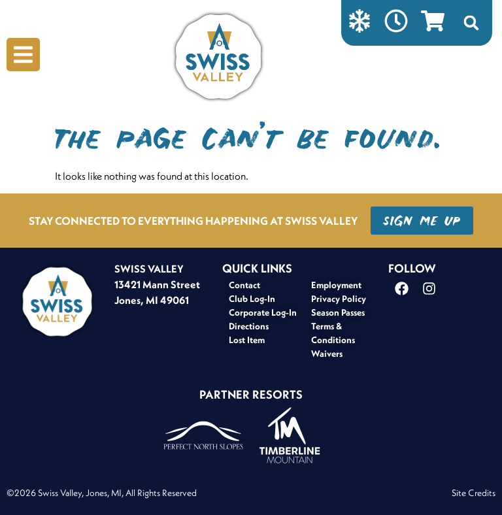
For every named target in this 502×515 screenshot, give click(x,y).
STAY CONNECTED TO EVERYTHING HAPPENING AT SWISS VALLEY (193, 220)
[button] (471, 23)
